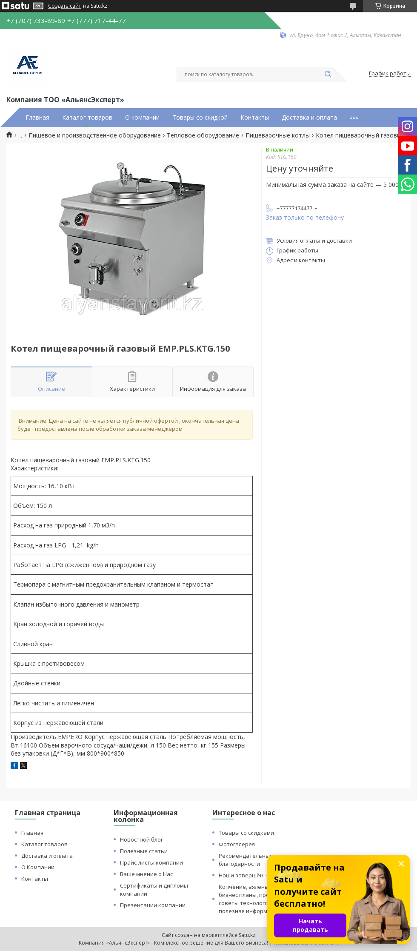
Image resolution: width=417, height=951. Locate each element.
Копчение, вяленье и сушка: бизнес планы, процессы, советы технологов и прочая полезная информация (258, 899)
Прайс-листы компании (151, 862)
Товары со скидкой (200, 117)
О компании (142, 117)
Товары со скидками (246, 832)
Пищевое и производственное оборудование (95, 135)
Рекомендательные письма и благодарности (259, 860)
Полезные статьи (144, 851)
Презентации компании (153, 905)
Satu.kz (247, 935)
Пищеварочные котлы (278, 135)
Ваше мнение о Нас (146, 874)
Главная (37, 117)
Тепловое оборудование (203, 135)
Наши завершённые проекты (259, 875)
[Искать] (327, 74)
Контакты (254, 117)
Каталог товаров (87, 117)
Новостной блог (141, 839)
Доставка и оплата (309, 117)
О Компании (37, 867)
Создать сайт (64, 6)
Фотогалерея (237, 844)
